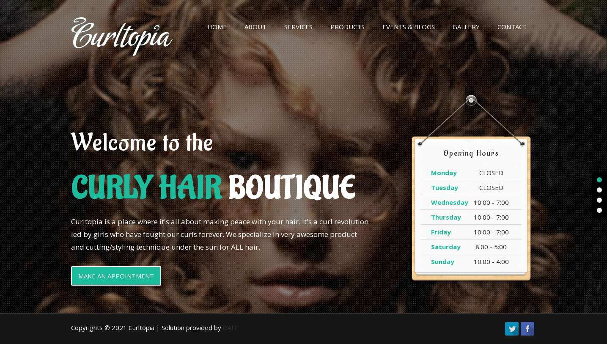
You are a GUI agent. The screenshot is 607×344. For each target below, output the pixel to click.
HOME (217, 26)
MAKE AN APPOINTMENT (116, 276)
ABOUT (255, 26)
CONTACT (512, 26)
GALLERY (466, 26)
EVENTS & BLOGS (408, 26)
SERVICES (298, 26)
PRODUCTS (347, 26)
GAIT (230, 327)
